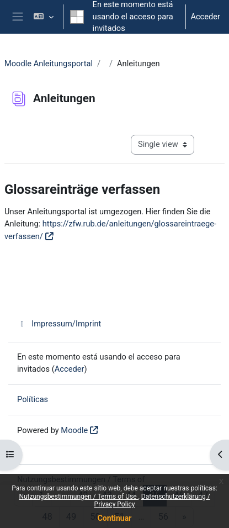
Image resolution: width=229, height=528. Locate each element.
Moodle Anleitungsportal (48, 63)
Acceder (205, 17)
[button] (43, 17)
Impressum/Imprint (59, 324)
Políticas (32, 399)
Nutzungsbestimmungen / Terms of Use (78, 496)
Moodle (74, 430)
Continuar (115, 518)
